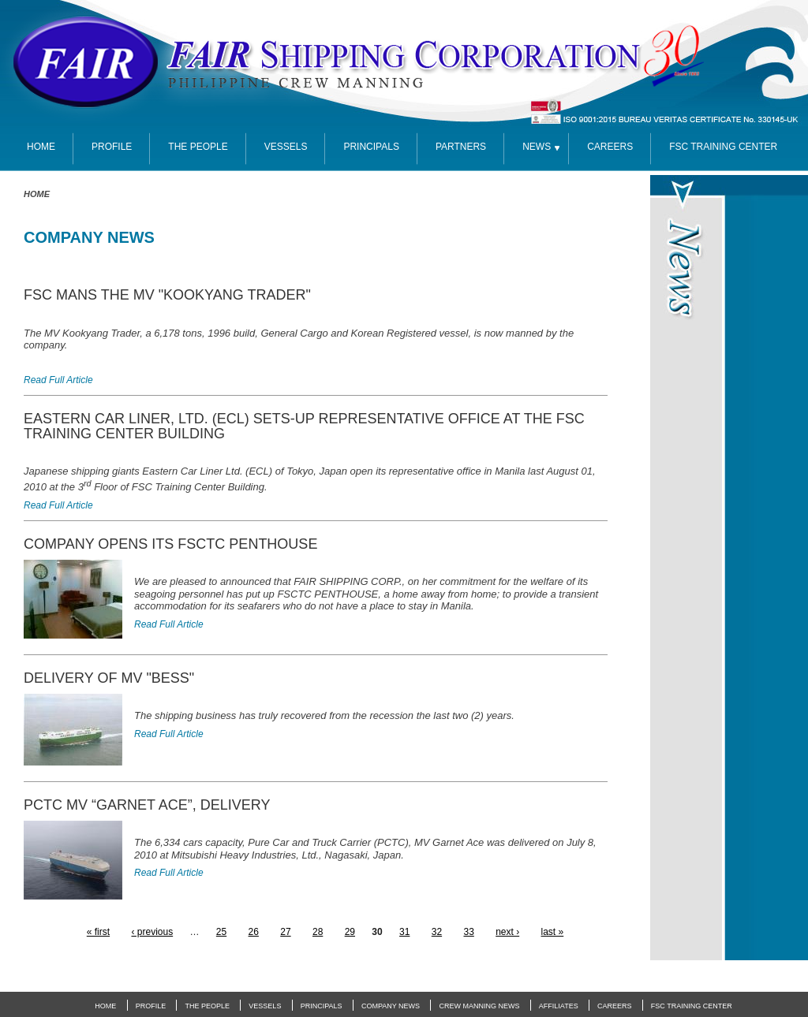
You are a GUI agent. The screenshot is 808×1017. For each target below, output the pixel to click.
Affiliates (558, 1006)
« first (98, 931)
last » (552, 931)
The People (197, 146)
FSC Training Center (691, 1006)
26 (254, 931)
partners (461, 146)
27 (285, 931)
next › (507, 931)
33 (468, 931)
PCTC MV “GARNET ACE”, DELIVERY (147, 805)
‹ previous (152, 931)
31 (404, 931)
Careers (610, 146)
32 (437, 931)
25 (221, 931)
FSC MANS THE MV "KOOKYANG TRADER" (167, 295)
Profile (112, 146)
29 (350, 931)
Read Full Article (58, 380)
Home (37, 194)
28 (317, 931)
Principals (370, 146)
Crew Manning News (479, 1006)
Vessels (286, 146)
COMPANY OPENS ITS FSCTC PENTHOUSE (170, 544)
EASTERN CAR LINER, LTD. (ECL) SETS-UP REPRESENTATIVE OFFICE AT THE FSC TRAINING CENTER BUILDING (304, 426)
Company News (390, 1006)
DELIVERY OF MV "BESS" (109, 678)
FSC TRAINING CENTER (723, 146)
